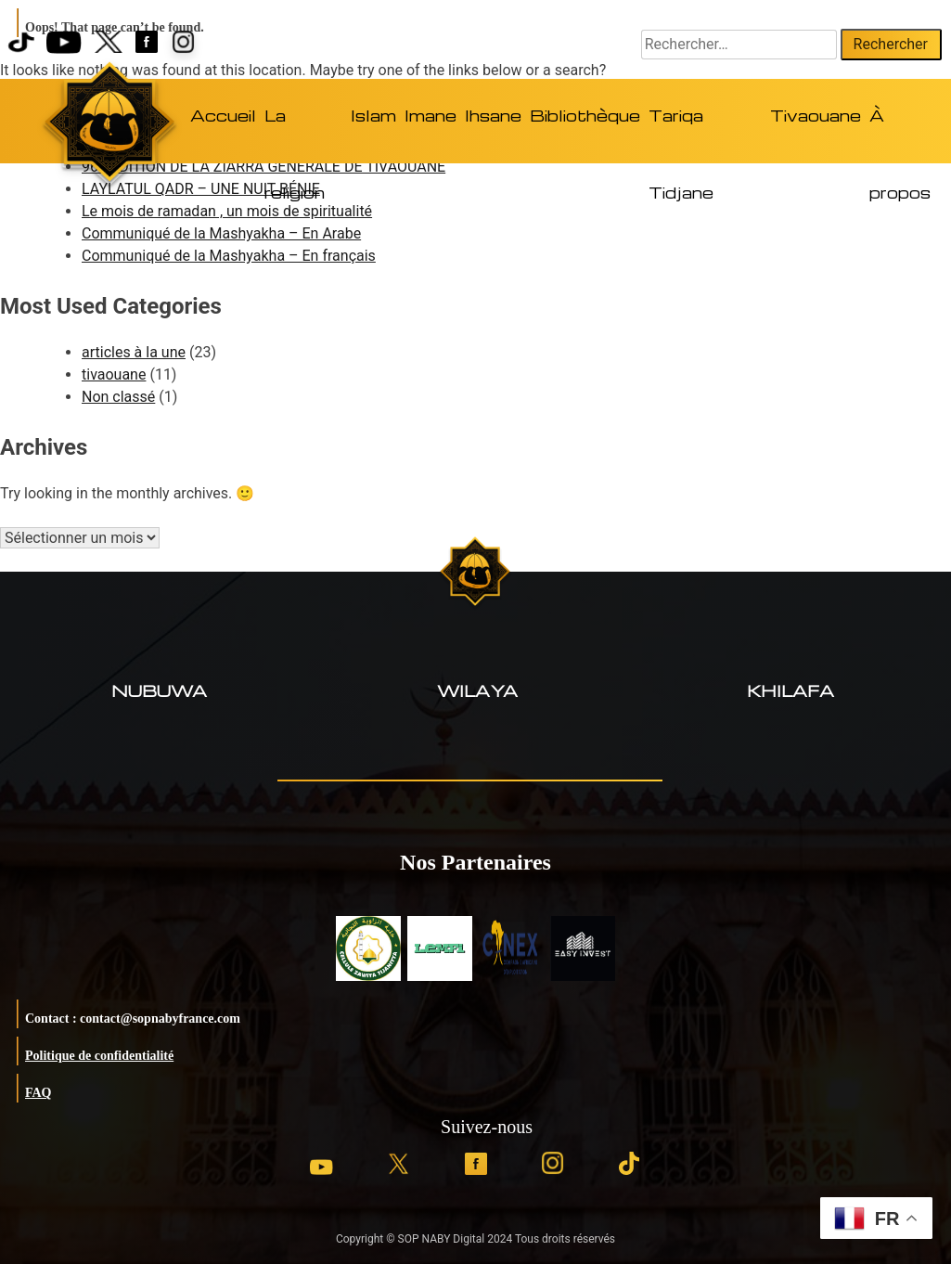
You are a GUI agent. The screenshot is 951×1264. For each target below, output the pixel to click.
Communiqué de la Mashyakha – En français (229, 255)
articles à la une (134, 352)
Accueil (223, 115)
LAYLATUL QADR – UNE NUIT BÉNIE (201, 189)
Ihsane (493, 115)
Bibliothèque (585, 115)
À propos (900, 133)
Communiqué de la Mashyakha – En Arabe (221, 233)
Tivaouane (815, 115)
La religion (294, 133)
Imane (430, 115)
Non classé (118, 397)
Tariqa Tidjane (681, 133)
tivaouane (114, 374)
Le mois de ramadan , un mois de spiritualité (227, 211)
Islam (373, 115)
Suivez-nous (487, 1126)
